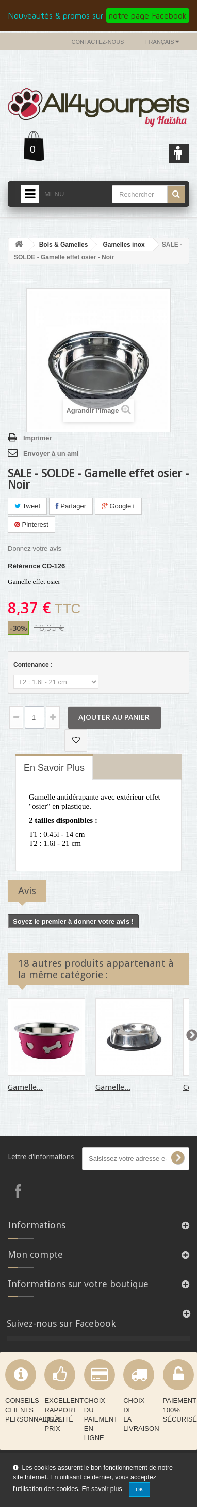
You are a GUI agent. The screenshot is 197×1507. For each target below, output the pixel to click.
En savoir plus (101, 1489)
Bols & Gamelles (63, 244)
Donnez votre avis (34, 548)
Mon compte (35, 1254)
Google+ (118, 506)
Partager (71, 506)
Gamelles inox (123, 244)
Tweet (27, 506)
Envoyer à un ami (51, 453)
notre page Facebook (148, 15)
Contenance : (33, 664)
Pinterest (31, 524)
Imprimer (37, 438)
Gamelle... (25, 1087)
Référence (24, 566)
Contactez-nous (98, 42)
